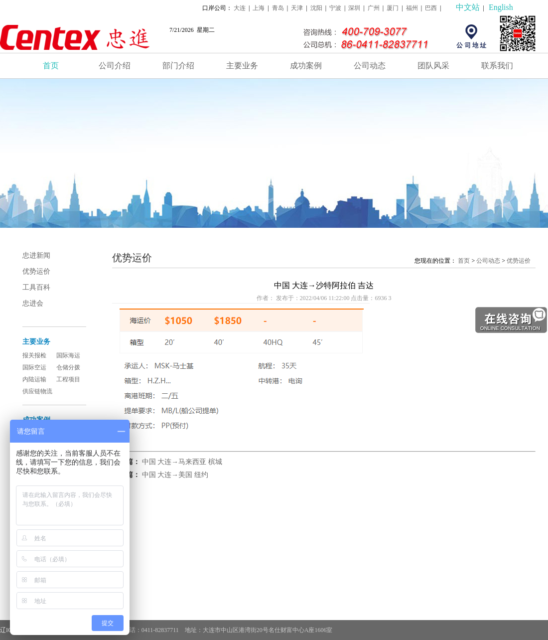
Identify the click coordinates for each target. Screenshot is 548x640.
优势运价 (36, 271)
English (501, 7)
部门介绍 (178, 65)
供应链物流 (37, 391)
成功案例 (306, 65)
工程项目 (68, 379)
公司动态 (370, 65)
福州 (412, 7)
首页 (51, 65)
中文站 (468, 7)
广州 (374, 7)
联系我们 (497, 65)
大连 (240, 7)
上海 (259, 7)
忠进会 (32, 303)
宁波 (335, 7)
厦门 (393, 7)
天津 (297, 7)
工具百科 (36, 287)
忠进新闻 (36, 255)
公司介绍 (115, 65)
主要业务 (242, 65)
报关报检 (34, 355)
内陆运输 (34, 379)
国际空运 (34, 367)
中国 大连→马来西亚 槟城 (182, 462)
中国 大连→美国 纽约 (175, 475)
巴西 (431, 7)
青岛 (278, 7)
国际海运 (68, 355)
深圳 (354, 7)
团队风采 (433, 65)
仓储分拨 (68, 367)
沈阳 (316, 7)
